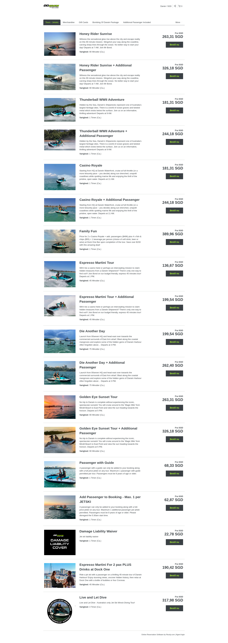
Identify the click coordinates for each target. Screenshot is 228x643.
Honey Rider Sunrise (95, 34)
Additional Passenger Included (137, 22)
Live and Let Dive (93, 597)
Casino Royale (90, 165)
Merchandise (68, 22)
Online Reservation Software (152, 634)
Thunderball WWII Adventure (101, 99)
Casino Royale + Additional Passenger (109, 199)
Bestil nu (174, 44)
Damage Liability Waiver (98, 531)
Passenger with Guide (96, 462)
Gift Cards (83, 22)
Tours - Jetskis (51, 22)
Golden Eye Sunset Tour (98, 397)
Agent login (180, 634)
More (179, 22)
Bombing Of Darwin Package (105, 22)
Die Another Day (92, 331)
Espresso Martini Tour (96, 262)
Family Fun (88, 231)
